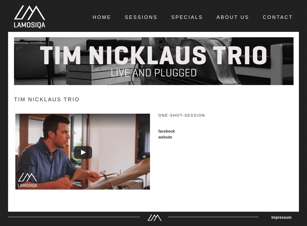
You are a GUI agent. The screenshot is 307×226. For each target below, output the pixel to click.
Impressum (281, 217)
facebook (166, 131)
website (165, 137)
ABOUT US (233, 17)
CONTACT (278, 17)
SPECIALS (187, 17)
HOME (102, 17)
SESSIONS (141, 17)
